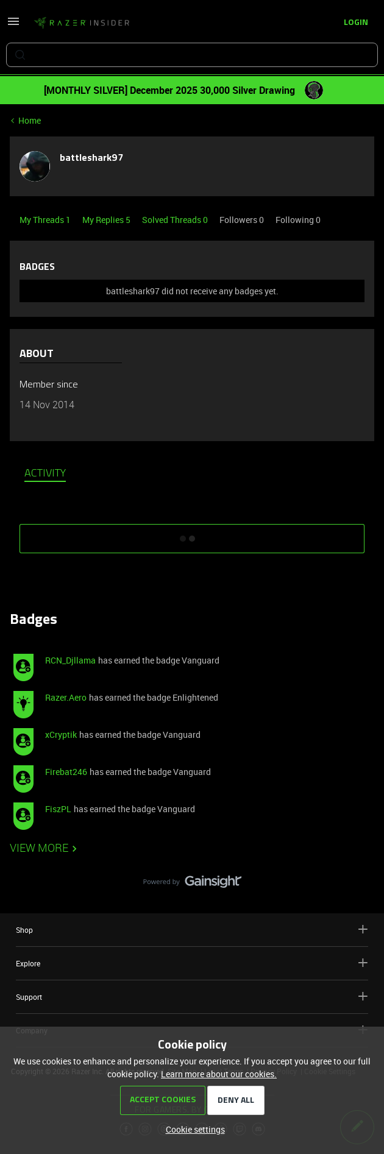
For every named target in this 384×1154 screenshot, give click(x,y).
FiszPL (58, 809)
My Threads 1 (46, 219)
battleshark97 (91, 158)
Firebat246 (66, 771)
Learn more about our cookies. (219, 1074)
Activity (45, 474)
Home (29, 120)
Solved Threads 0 (176, 219)
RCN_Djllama (70, 660)
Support (192, 996)
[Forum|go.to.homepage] (81, 23)
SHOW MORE (192, 534)
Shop (192, 929)
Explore (192, 963)
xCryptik (61, 734)
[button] (13, 25)
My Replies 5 (107, 219)
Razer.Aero (66, 697)
